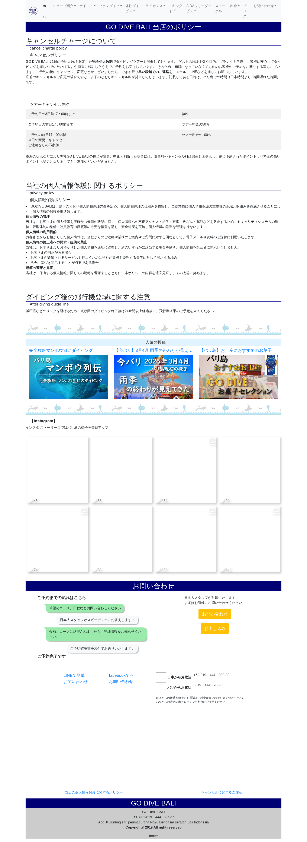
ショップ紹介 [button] (63, 6)
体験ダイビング (132, 8)
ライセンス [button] (154, 6)
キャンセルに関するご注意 (221, 792)
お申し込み (215, 628)
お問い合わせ (215, 614)
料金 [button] (233, 6)
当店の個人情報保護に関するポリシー (94, 792)
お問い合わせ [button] (263, 6)
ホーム (47, 11)
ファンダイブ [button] (109, 6)
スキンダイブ (175, 8)
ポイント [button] (86, 6)
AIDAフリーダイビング (198, 8)
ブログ (244, 11)
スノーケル (220, 8)
